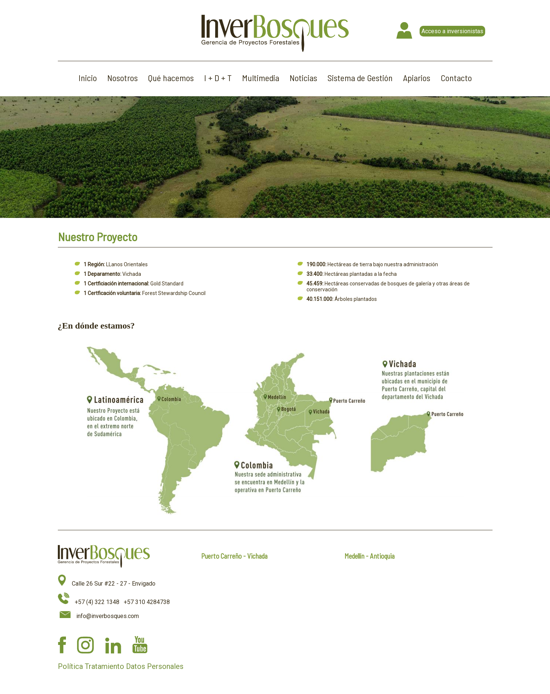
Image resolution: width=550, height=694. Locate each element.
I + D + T (218, 77)
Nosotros (122, 77)
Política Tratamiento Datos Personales (120, 666)
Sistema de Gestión (360, 77)
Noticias (303, 77)
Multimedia (260, 77)
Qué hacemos (171, 77)
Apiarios (416, 77)
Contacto (456, 77)
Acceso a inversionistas (452, 31)
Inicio (87, 77)
